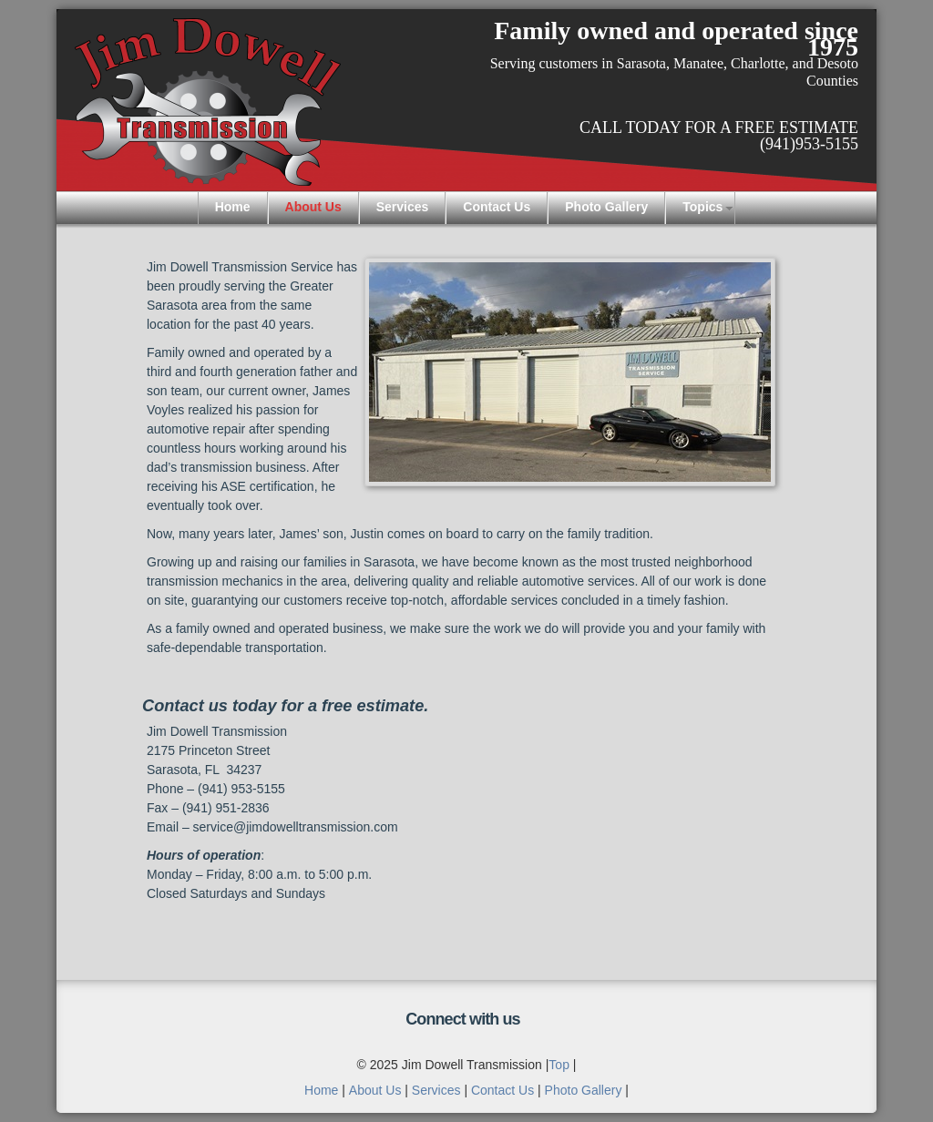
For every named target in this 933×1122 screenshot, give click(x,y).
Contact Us (496, 206)
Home (233, 206)
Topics (702, 206)
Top (559, 1064)
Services (402, 206)
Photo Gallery (606, 206)
